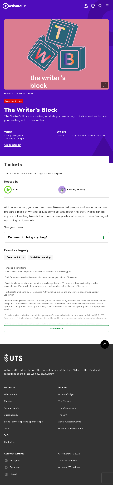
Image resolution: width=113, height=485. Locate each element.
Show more (56, 328)
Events (7, 93)
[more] (107, 6)
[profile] (86, 6)
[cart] (93, 6)
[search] (100, 6)
